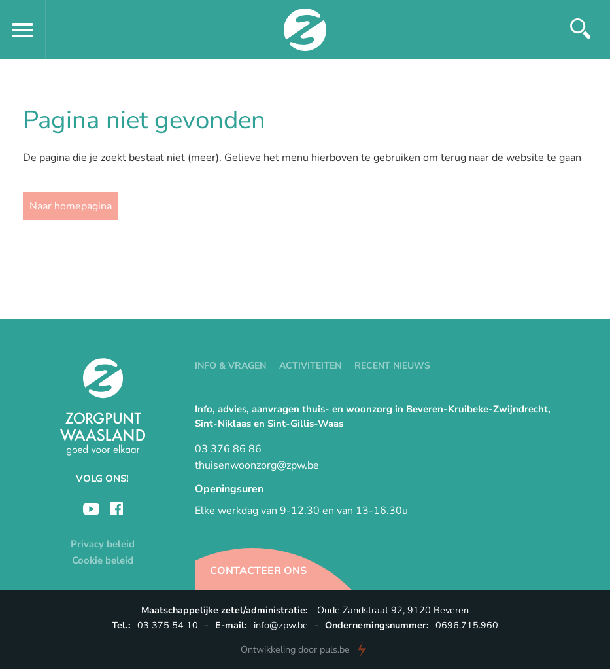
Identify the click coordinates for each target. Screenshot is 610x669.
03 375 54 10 (167, 625)
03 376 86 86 (228, 449)
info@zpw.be (281, 625)
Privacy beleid (103, 544)
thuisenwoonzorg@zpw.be (257, 465)
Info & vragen (230, 365)
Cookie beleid (102, 560)
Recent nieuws (392, 365)
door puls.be (295, 649)
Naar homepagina (70, 206)
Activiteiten (310, 365)
